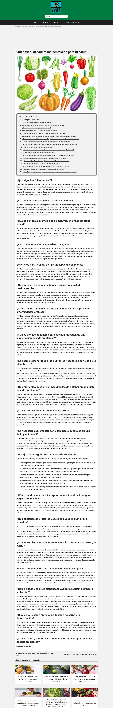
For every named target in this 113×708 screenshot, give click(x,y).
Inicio (34, 22)
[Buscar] (66, 16)
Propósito (57, 22)
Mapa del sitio (50, 696)
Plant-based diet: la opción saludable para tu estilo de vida (80, 598)
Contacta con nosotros (73, 22)
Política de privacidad (74, 700)
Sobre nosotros (72, 704)
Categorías (45, 22)
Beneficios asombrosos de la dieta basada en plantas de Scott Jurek (34, 598)
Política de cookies (73, 698)
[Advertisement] (56, 38)
